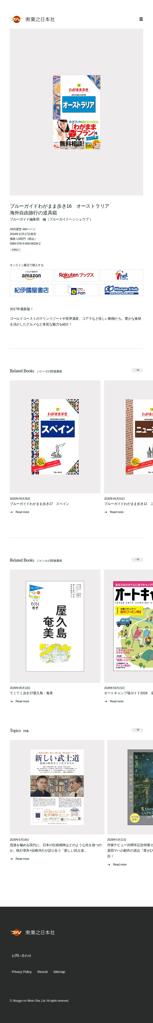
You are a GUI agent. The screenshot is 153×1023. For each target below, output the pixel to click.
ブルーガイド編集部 (24, 219)
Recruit (42, 972)
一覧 (137, 370)
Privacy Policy (22, 972)
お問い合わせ (21, 955)
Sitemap (59, 972)
